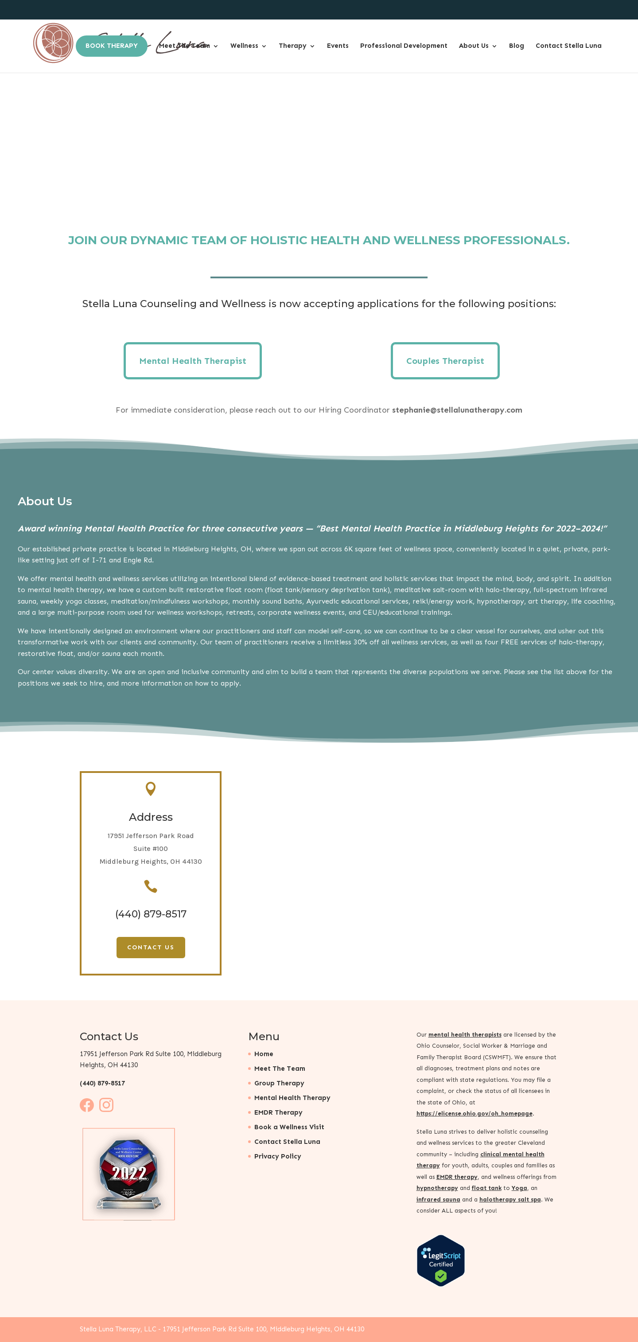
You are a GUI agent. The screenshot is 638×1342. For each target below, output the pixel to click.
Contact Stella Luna (569, 48)
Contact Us (151, 947)
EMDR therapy (457, 1177)
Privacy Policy (277, 1156)
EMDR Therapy (278, 1112)
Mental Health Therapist (192, 360)
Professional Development (403, 48)
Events (338, 48)
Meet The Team (184, 48)
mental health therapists (465, 1034)
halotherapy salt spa (510, 1199)
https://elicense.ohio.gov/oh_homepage (474, 1113)
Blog (516, 48)
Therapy (293, 48)
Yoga (519, 1188)
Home (263, 1054)
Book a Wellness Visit (289, 1127)
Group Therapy (279, 1083)
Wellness (244, 48)
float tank (487, 1188)
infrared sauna (438, 1199)
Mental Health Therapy (292, 1098)
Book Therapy (112, 48)
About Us (474, 48)
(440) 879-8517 (102, 1083)
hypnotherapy (437, 1188)
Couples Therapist (445, 360)
